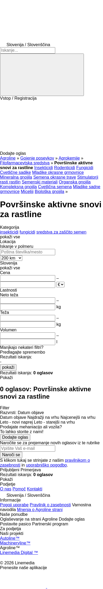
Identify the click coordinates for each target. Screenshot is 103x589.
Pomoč (19, 489)
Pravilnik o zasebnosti (50, 505)
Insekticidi (43, 167)
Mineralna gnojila (16, 177)
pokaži (8, 367)
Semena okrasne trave (54, 177)
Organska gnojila (75, 182)
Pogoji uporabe (14, 505)
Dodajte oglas (15, 437)
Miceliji (27, 191)
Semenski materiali (40, 182)
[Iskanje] (42, 75)
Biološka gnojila (49, 191)
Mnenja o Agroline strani (40, 509)
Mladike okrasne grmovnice (58, 172)
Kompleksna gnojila (18, 186)
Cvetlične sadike (15, 172)
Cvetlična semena (55, 186)
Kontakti (34, 489)
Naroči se (11, 454)
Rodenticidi (64, 167)
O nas (5, 489)
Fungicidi (84, 167)
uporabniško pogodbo (46, 465)
